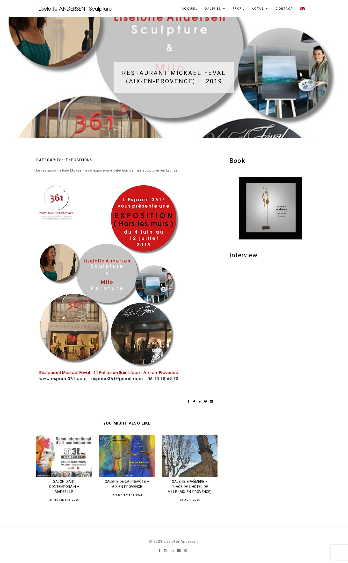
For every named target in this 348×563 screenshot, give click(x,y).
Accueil (189, 9)
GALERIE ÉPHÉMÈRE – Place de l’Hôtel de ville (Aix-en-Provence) (189, 486)
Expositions (79, 160)
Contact (284, 9)
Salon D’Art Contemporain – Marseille (64, 486)
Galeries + (214, 9)
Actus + (260, 9)
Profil (239, 9)
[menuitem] (304, 8)
